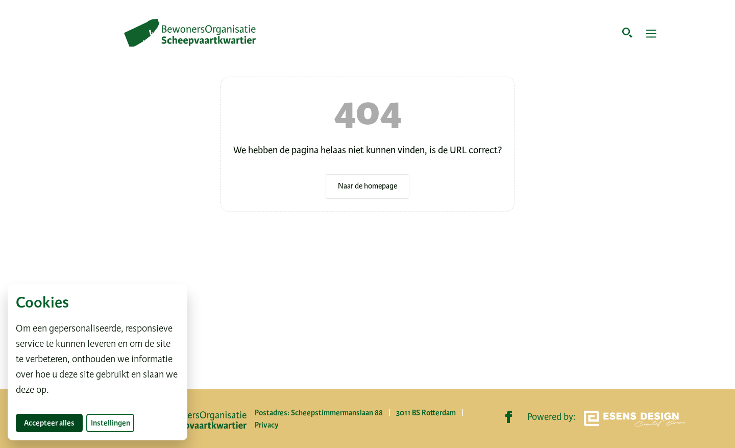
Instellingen (110, 423)
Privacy (267, 425)
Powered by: (606, 419)
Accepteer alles (53, 423)
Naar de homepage (367, 186)
